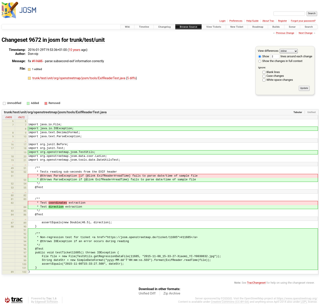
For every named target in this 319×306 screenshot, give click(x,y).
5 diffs (131, 78)
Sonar (292, 26)
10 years (74, 50)
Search (309, 26)
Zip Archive (171, 293)
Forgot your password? (303, 20)
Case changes (275, 75)
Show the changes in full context (280, 61)
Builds (276, 26)
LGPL (304, 301)
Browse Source (188, 26)
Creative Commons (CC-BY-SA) (230, 301)
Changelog (164, 26)
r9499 (8, 117)
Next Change (306, 33)
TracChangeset (256, 282)
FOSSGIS (226, 298)
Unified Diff (147, 293)
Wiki (127, 26)
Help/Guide (252, 20)
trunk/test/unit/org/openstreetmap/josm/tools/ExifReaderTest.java (79, 78)
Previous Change (285, 33)
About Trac (268, 20)
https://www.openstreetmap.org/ (297, 298)
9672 (35, 40)
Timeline (144, 26)
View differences (268, 50)
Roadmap (257, 26)
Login (223, 20)
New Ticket (236, 26)
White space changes (279, 79)
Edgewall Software (46, 301)
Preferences (235, 20)
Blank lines (273, 72)
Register (282, 20)
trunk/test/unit (87, 40)
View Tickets (213, 26)
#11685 (37, 61)
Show (263, 56)
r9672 (21, 117)
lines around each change (291, 56)
